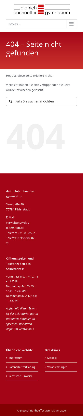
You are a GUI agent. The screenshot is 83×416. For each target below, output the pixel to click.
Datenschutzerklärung (22, 367)
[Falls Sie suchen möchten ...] (41, 101)
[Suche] (10, 101)
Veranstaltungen (57, 367)
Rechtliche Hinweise (20, 376)
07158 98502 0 (27, 233)
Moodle (52, 358)
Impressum (15, 358)
